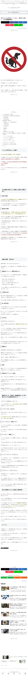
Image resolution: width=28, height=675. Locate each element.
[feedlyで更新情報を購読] (7, 578)
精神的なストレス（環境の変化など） (10, 122)
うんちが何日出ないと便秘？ (8, 114)
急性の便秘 (6, 117)
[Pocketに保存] (9, 25)
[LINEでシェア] (18, 25)
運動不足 (5, 128)
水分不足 (5, 126)
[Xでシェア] (5, 22)
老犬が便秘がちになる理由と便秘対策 (9, 144)
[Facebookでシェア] (14, 22)
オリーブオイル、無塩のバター (9, 137)
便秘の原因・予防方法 (7, 120)
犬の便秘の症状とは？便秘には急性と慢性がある (11, 115)
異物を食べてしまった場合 (8, 131)
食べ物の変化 (6, 125)
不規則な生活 (6, 123)
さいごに (4, 145)
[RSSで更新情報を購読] (20, 578)
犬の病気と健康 (5, 548)
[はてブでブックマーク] (22, 22)
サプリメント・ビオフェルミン (9, 142)
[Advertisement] (14, 38)
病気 (5, 130)
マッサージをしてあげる (8, 136)
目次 (12, 112)
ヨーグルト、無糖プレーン (8, 139)
